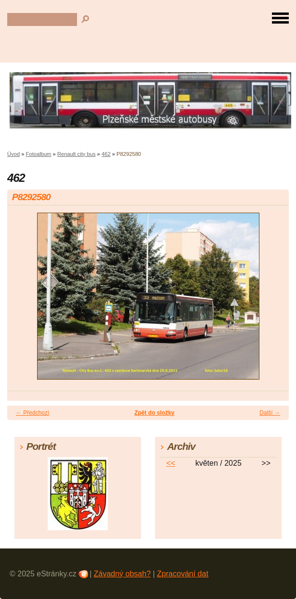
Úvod (13, 154)
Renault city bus (76, 154)
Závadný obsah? (122, 574)
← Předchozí (32, 412)
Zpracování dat (182, 574)
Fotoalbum (38, 154)
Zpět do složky (154, 412)
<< (170, 463)
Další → (269, 412)
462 (106, 154)
